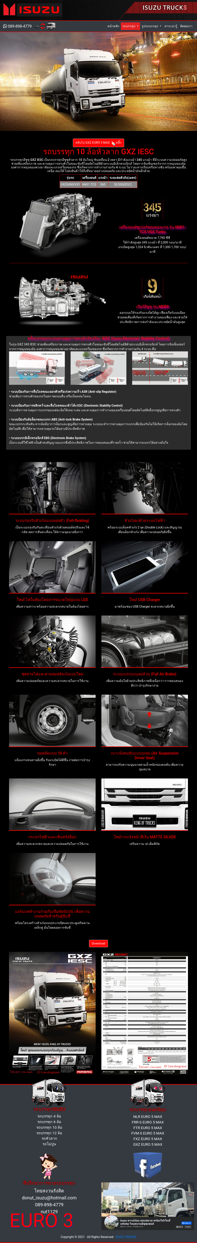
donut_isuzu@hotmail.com (49, 1198)
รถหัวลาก (49, 1138)
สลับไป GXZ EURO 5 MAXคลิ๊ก (98, 143)
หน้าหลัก (114, 26)
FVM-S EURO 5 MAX (147, 1133)
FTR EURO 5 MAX (148, 1128)
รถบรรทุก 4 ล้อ (49, 1116)
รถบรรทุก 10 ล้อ (49, 1127)
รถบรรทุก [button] (129, 26)
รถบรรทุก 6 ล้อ (49, 1122)
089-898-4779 (17, 26)
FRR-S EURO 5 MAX (148, 1122)
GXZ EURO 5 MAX (147, 1144)
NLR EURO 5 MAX (147, 1116)
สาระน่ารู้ (170, 26)
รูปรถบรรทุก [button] (150, 26)
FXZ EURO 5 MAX (147, 1139)
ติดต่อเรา (186, 26)
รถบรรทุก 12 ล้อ (49, 1133)
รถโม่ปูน (49, 1144)
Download (98, 943)
